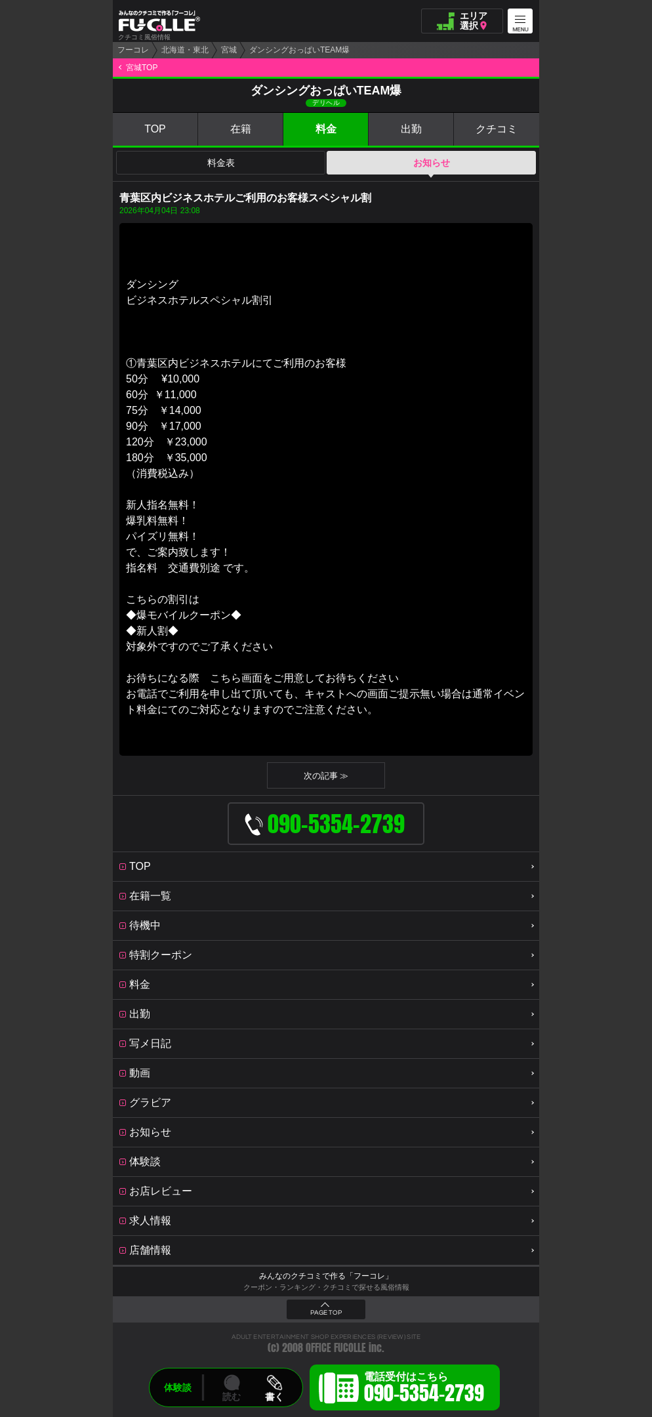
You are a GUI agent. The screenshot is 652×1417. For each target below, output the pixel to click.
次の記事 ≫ (326, 776)
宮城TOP (141, 67)
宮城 (229, 49)
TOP (155, 128)
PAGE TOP (326, 1312)
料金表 (221, 162)
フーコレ (133, 49)
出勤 (411, 128)
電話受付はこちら (424, 1389)
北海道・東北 (185, 49)
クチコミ (497, 128)
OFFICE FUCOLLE (336, 1347)
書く (274, 1396)
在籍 (240, 128)
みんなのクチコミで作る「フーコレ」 (326, 1276)
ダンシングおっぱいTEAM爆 (299, 49)
